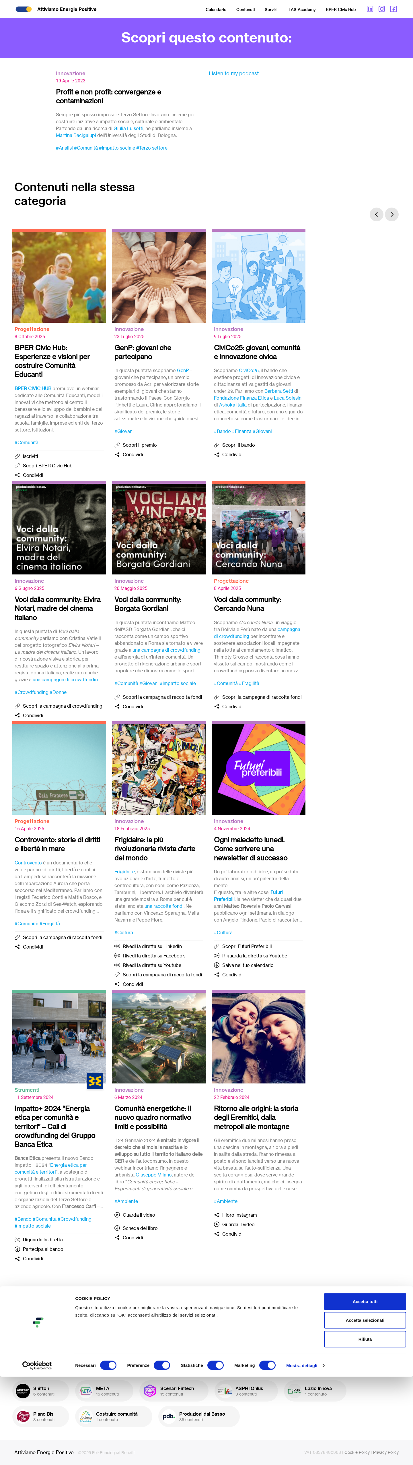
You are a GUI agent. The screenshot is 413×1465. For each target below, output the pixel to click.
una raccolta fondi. (164, 906)
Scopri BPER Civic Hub (48, 466)
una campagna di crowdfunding (67, 679)
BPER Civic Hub (341, 9)
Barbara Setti (278, 391)
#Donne (58, 692)
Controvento (28, 863)
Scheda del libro (140, 1228)
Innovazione (70, 73)
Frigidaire (124, 871)
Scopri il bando (238, 445)
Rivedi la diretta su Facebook (154, 956)
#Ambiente (126, 1201)
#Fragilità (249, 683)
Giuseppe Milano (154, 1175)
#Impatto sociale (117, 148)
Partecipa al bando (43, 1249)
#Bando (222, 431)
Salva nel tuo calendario (248, 965)
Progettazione (32, 329)
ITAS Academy (301, 9)
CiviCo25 (249, 370)
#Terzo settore (151, 148)
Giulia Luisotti (128, 128)
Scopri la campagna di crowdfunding (62, 706)
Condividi (33, 475)
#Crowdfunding (31, 692)
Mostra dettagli (301, 1453)
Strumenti (27, 1090)
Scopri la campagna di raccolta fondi (162, 697)
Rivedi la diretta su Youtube (152, 965)
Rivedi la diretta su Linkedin (152, 946)
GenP (183, 370)
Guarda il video (139, 1215)
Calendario (216, 9)
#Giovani (124, 431)
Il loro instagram (239, 1215)
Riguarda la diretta (43, 1240)
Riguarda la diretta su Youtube (254, 956)
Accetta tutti (365, 1389)
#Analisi (64, 148)
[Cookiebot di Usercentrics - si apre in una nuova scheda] (37, 1453)
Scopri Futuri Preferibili (247, 946)
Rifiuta (365, 1427)
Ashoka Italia (233, 405)
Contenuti (245, 9)
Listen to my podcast (234, 73)
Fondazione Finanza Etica (241, 398)
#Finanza (242, 431)
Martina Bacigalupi (76, 135)
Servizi (271, 9)
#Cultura (123, 932)
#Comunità (86, 148)
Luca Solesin (287, 398)
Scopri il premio (140, 445)
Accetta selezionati (365, 1408)
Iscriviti (30, 456)
